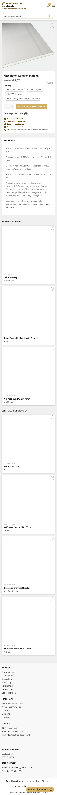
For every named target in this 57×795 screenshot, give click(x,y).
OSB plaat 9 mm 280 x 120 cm (17, 648)
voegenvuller (37, 201)
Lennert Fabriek (41, 792)
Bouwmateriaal (9, 672)
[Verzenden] (50, 16)
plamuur (9, 204)
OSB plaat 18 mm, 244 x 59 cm (17, 527)
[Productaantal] (9, 106)
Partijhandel (7, 686)
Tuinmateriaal (8, 675)
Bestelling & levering (15, 781)
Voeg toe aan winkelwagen (31, 106)
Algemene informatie (11, 707)
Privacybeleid (33, 781)
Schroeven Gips (11, 277)
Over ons (6, 714)
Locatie (5, 710)
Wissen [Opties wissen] (49, 83)
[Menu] (53, 5)
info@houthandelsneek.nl (16, 735)
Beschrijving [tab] (10, 140)
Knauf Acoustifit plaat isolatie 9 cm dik (21, 338)
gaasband (18, 204)
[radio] (15, 89)
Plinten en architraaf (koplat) (17, 588)
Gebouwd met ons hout (12, 703)
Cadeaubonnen (9, 692)
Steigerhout (7, 679)
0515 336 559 (9, 728)
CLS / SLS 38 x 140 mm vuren (17, 399)
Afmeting (7, 86)
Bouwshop (6, 682)
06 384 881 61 (13, 731)
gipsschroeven (30, 204)
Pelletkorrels (7, 689)
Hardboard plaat (11, 466)
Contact (5, 717)
